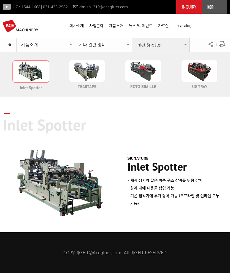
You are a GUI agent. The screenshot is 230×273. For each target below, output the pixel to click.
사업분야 (96, 26)
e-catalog (182, 26)
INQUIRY (189, 7)
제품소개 (116, 26)
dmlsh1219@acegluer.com (100, 6)
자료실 (163, 26)
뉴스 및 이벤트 (141, 26)
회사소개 (76, 26)
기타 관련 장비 (92, 44)
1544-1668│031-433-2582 (42, 6)
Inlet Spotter (149, 44)
